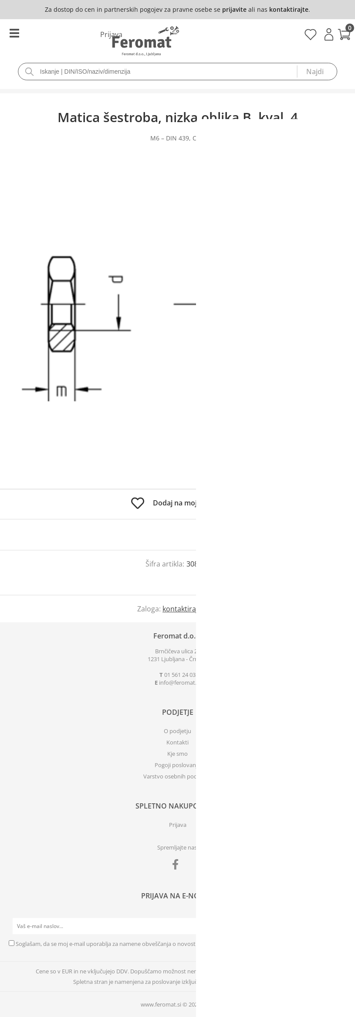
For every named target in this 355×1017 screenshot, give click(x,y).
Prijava (329, 34)
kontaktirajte (288, 9)
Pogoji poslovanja (177, 765)
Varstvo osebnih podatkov (177, 776)
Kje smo (177, 754)
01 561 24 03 (180, 675)
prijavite (234, 9)
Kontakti (177, 742)
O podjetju (177, 731)
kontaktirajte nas (190, 609)
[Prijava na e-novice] (338, 926)
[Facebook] (177, 866)
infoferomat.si (179, 682)
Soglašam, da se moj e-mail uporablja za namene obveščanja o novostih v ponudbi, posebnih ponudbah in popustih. (166, 944)
